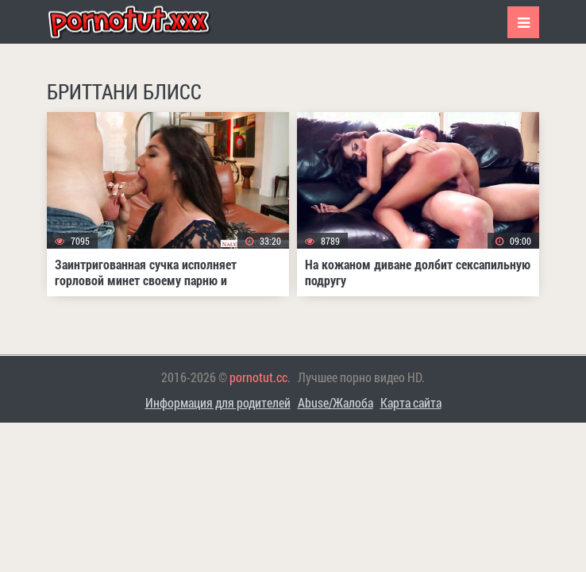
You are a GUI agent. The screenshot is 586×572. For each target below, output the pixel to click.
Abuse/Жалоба (335, 402)
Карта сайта (410, 402)
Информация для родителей (218, 402)
